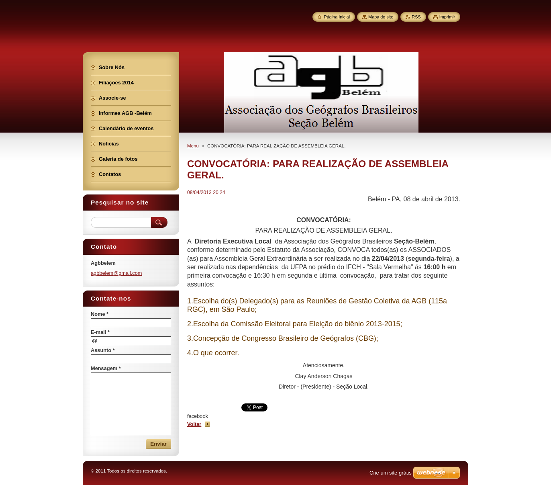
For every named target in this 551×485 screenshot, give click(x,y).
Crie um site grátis (390, 473)
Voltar (194, 424)
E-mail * (100, 332)
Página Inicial (337, 16)
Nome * (99, 314)
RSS (416, 16)
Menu (193, 145)
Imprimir (447, 16)
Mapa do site (380, 16)
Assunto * (103, 350)
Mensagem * (106, 368)
